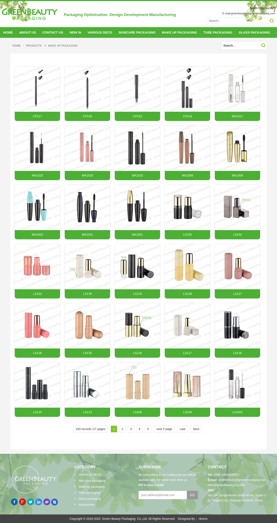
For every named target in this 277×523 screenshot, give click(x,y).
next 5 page (164, 429)
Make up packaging (63, 45)
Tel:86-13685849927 (262, 8)
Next (196, 429)
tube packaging (217, 32)
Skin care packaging (92, 480)
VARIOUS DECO (100, 32)
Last (182, 429)
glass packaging (254, 32)
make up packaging (179, 32)
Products (33, 45)
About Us (27, 32)
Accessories (87, 504)
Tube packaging (89, 492)
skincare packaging (136, 32)
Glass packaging (90, 498)
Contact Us (52, 32)
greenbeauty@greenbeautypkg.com (242, 480)
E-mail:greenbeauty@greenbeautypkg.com (248, 13)
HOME (8, 32)
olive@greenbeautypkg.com (226, 485)
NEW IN (75, 32)
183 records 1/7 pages (90, 429)
